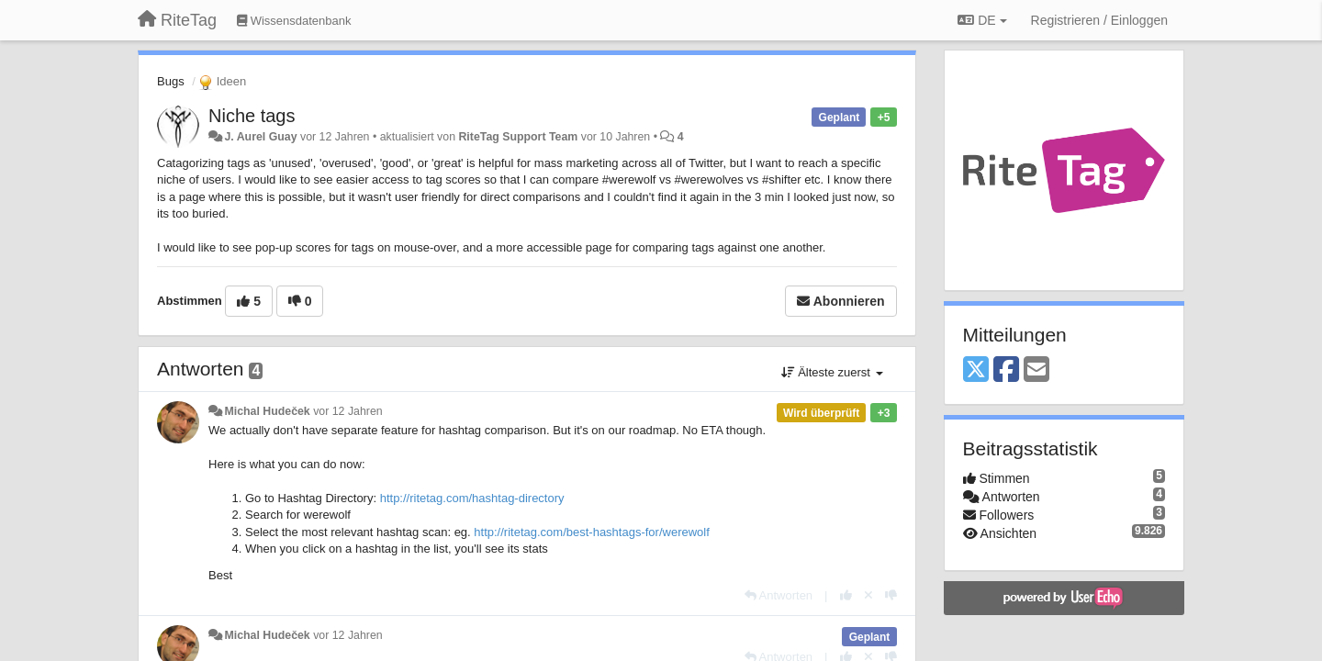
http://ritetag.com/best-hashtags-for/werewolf (592, 532)
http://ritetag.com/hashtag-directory (472, 498)
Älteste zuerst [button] (832, 372)
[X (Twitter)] (976, 370)
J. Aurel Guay (260, 136)
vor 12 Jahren (347, 411)
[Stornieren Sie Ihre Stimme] (868, 595)
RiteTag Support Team (517, 136)
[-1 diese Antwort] (891, 595)
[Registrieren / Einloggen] (1099, 20)
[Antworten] (778, 595)
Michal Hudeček (266, 411)
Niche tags (252, 116)
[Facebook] (1006, 370)
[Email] (1036, 370)
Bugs (171, 81)
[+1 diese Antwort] (846, 595)
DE (982, 20)
